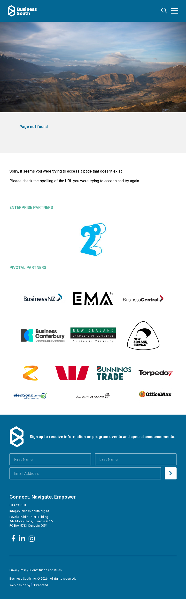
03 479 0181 (17, 505)
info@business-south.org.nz (29, 511)
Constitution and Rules (46, 570)
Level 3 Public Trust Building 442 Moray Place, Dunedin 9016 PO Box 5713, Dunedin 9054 (31, 521)
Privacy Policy (18, 570)
